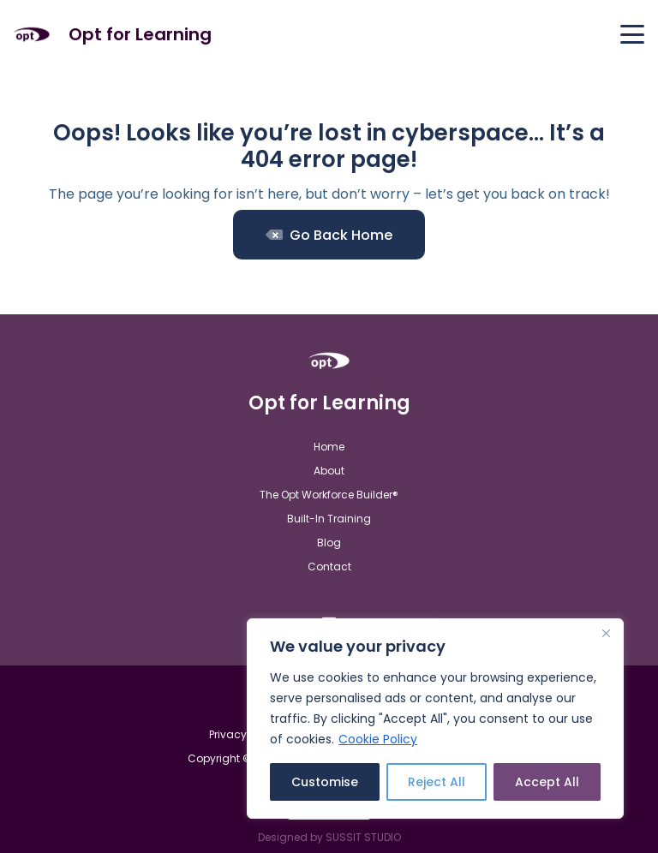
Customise (324, 781)
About (329, 470)
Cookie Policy (377, 739)
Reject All (436, 781)
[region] (435, 718)
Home (329, 446)
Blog (329, 542)
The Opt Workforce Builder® (329, 494)
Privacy (228, 734)
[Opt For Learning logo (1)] (32, 34)
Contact (329, 566)
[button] (632, 34)
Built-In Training (329, 518)
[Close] (605, 633)
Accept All (547, 781)
